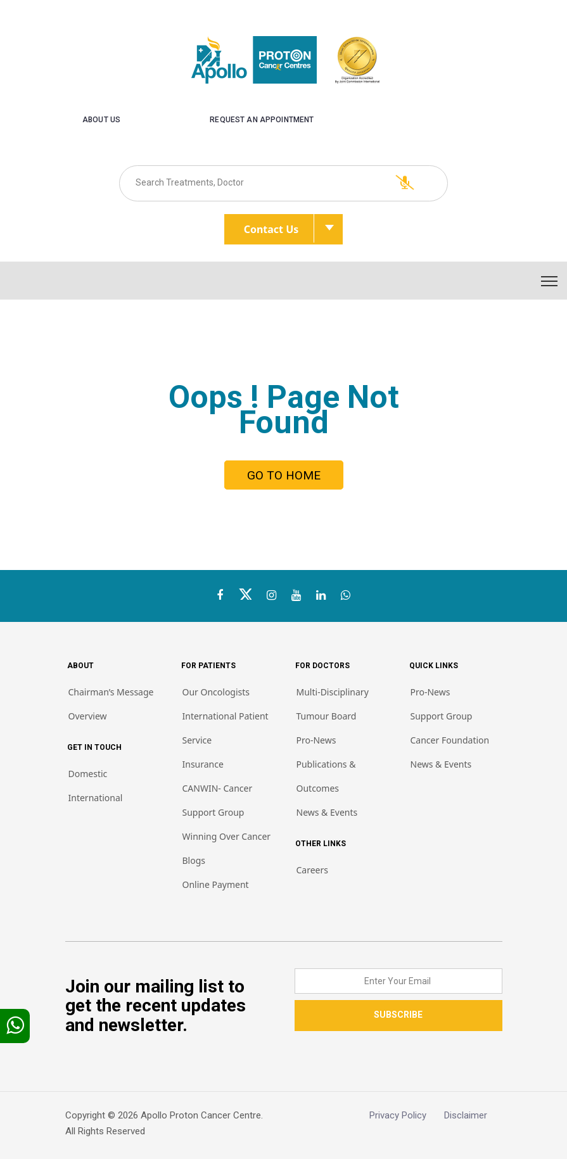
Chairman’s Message (111, 692)
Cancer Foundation (450, 740)
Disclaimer (473, 1115)
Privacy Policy (406, 1115)
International (95, 798)
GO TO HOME (284, 475)
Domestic (88, 774)
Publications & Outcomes (326, 776)
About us (101, 119)
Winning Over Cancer (226, 836)
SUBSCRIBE (398, 1015)
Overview (87, 716)
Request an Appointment (262, 119)
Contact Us (279, 228)
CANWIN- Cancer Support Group (217, 800)
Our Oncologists (216, 692)
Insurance (203, 764)
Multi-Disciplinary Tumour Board (332, 704)
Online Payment (215, 884)
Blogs (194, 860)
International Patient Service (225, 728)
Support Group (442, 716)
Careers (312, 870)
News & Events (327, 812)
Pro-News (316, 740)
